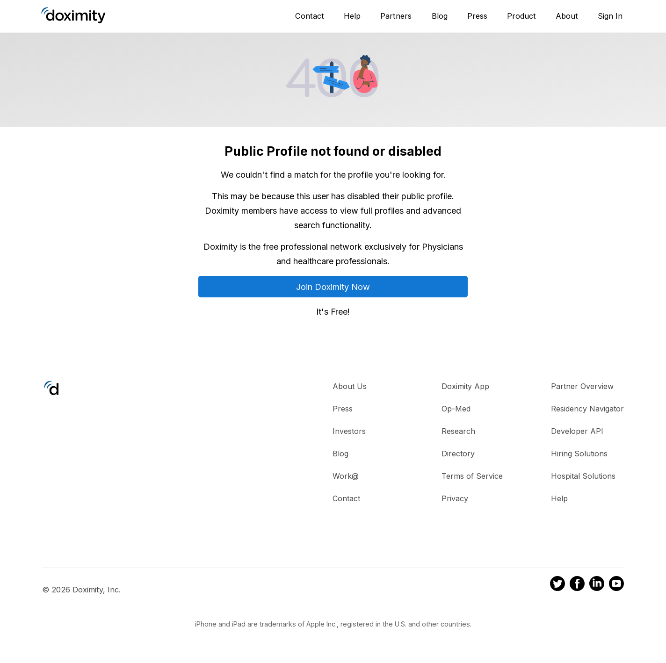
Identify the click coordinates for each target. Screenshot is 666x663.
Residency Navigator (587, 408)
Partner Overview (582, 386)
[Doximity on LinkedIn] (596, 585)
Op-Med (456, 408)
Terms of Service (472, 476)
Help (352, 16)
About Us (350, 386)
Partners (396, 16)
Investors (349, 431)
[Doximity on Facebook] (577, 585)
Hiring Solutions (579, 453)
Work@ (346, 476)
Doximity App (465, 386)
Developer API (577, 431)
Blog (440, 16)
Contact (309, 16)
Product (521, 16)
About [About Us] (567, 16)
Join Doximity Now (333, 287)
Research (458, 431)
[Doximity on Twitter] (557, 585)
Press (477, 16)
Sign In (610, 16)
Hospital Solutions (583, 476)
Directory (458, 453)
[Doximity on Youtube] (616, 585)
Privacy (455, 498)
